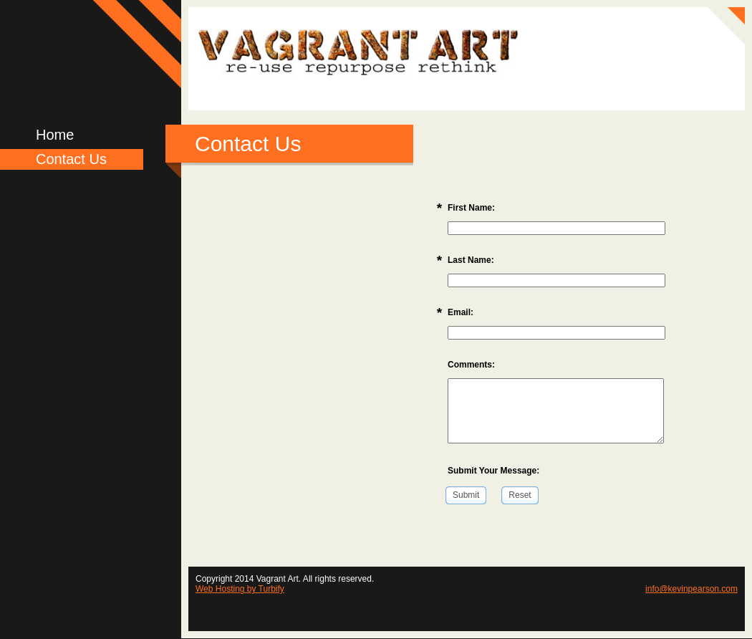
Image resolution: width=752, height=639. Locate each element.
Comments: (471, 365)
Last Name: (471, 260)
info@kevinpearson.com (691, 589)
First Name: (471, 208)
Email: (460, 312)
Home (55, 135)
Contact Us (71, 159)
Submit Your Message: (493, 471)
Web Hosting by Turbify (240, 589)
